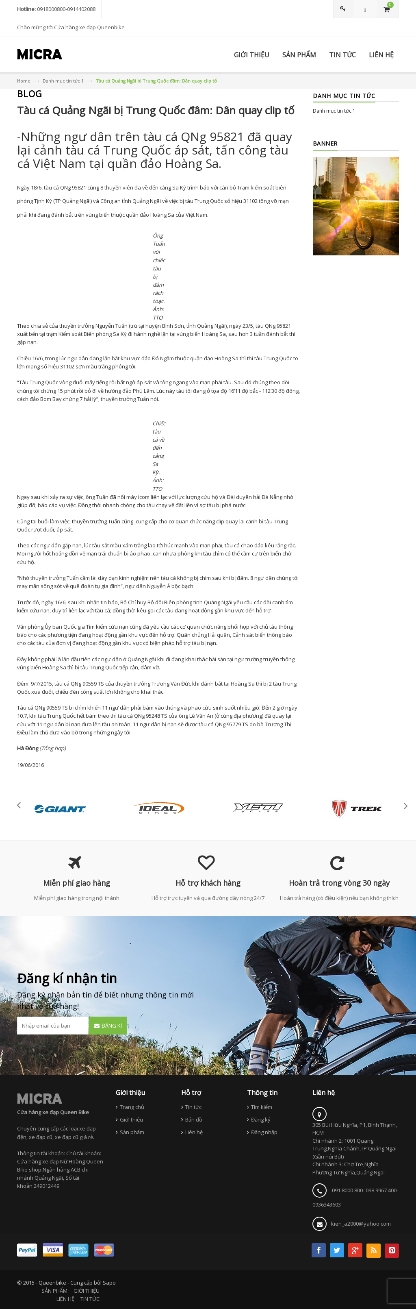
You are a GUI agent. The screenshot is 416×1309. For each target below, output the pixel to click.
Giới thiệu (131, 1119)
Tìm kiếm (261, 1107)
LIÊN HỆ (65, 1298)
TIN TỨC (90, 1298)
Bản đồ (193, 1119)
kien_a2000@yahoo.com (361, 1223)
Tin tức (193, 1107)
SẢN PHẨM (54, 1290)
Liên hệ (194, 1132)
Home (23, 81)
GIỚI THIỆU (87, 1290)
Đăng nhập (264, 1132)
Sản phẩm (132, 1132)
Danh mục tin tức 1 (63, 81)
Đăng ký (261, 1119)
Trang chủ (132, 1107)
